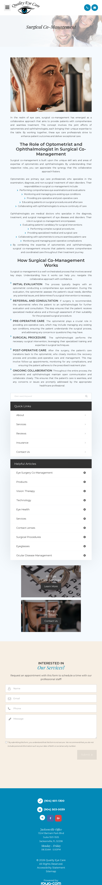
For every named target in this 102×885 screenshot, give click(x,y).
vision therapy (25, 491)
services (21, 518)
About (20, 415)
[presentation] (25, 755)
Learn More (51, 586)
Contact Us (23, 451)
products (21, 481)
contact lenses (25, 527)
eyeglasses (23, 546)
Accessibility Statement (51, 867)
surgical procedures (28, 537)
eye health (23, 509)
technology (23, 500)
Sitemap (51, 871)
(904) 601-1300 (54, 800)
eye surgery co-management (34, 472)
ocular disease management (34, 555)
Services (21, 424)
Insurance (22, 442)
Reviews (21, 433)
